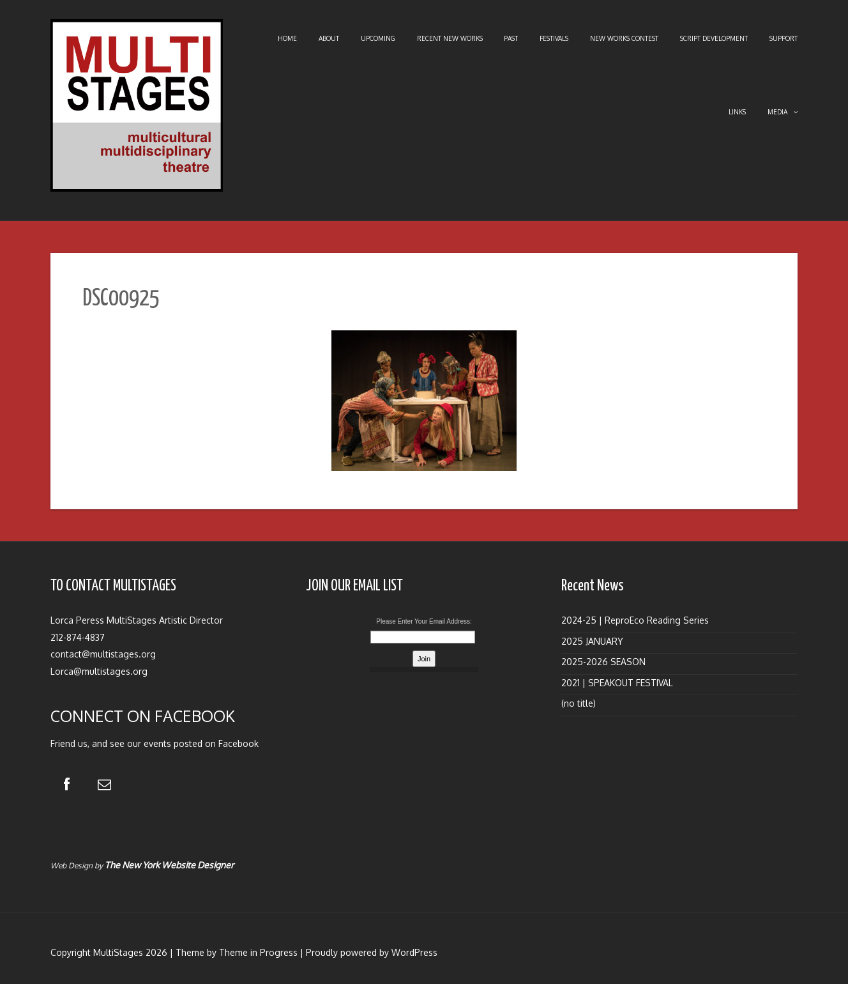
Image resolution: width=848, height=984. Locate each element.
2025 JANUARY (592, 641)
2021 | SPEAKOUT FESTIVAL (617, 682)
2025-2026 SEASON (603, 661)
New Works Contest (624, 38)
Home (287, 38)
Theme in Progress (258, 952)
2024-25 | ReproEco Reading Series (635, 620)
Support (783, 38)
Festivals (554, 38)
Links (737, 112)
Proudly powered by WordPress (371, 952)
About (329, 38)
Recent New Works (450, 38)
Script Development (714, 38)
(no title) (578, 703)
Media (783, 111)
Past (511, 38)
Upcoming (378, 38)
